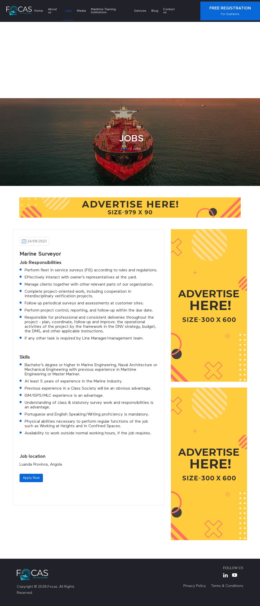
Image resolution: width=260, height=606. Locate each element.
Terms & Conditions (227, 586)
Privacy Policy (194, 586)
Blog (154, 10)
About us (52, 11)
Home (38, 10)
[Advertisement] (130, 60)
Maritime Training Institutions (103, 11)
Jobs (68, 10)
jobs (137, 149)
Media (81, 10)
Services (140, 10)
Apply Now (31, 478)
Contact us (169, 11)
